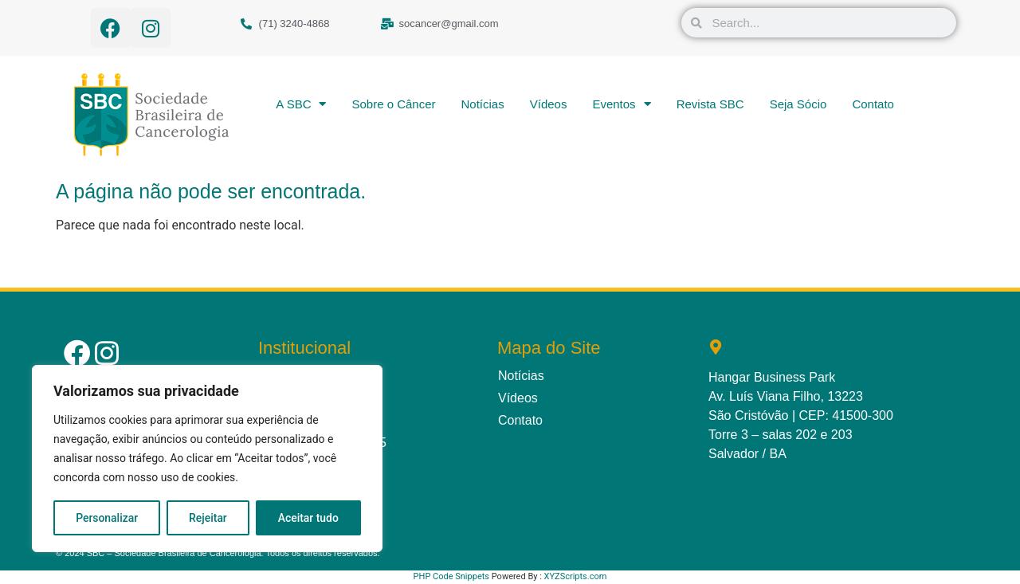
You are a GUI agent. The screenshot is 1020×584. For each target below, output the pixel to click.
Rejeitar (208, 517)
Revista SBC (710, 104)
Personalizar (107, 517)
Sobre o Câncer (393, 104)
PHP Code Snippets (451, 576)
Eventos (621, 104)
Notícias (482, 104)
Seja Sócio (798, 104)
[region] (207, 459)
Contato (873, 104)
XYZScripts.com (575, 576)
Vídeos (548, 104)
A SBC (301, 104)
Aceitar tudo (308, 517)
